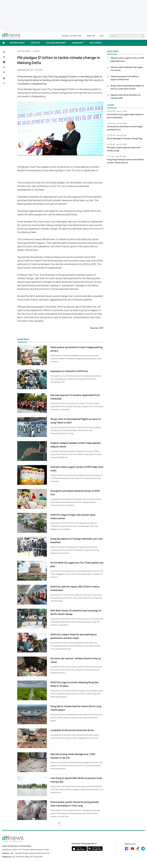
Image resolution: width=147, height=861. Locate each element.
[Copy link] (4, 72)
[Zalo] (4, 67)
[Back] (4, 83)
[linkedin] (4, 62)
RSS (101, 36)
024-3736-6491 (18, 856)
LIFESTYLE (35, 42)
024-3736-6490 (36, 856)
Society (37, 51)
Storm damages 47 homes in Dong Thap (124, 138)
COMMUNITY (78, 42)
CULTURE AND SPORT (56, 42)
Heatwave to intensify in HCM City (69, 371)
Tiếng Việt (90, 36)
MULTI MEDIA (96, 42)
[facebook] (4, 52)
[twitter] (4, 57)
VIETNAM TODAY (17, 42)
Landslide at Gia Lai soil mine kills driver (72, 730)
